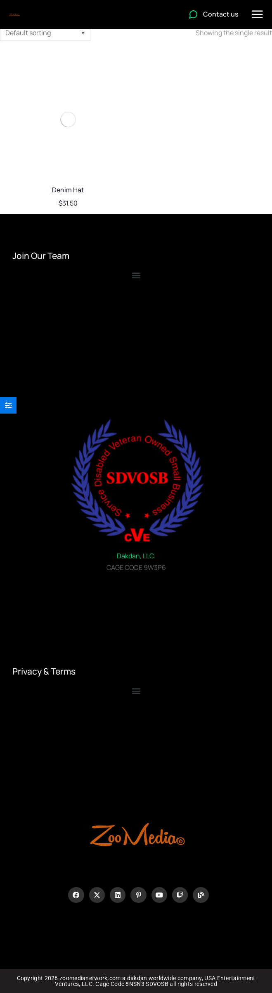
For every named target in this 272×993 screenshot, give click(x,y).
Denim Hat (68, 189)
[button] (136, 691)
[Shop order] (45, 32)
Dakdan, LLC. (136, 555)
